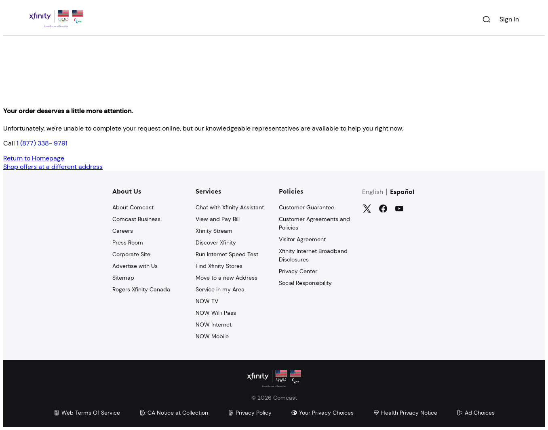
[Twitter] (367, 208)
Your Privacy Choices (322, 412)
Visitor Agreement (302, 239)
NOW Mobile (212, 336)
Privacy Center (298, 271)
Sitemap (123, 277)
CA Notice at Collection (173, 412)
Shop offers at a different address (53, 166)
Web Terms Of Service (86, 412)
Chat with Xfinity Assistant (230, 207)
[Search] (486, 19)
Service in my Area (220, 289)
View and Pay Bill (218, 219)
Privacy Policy (250, 412)
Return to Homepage (33, 158)
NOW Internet (214, 324)
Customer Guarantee (306, 207)
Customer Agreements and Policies (314, 223)
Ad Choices (476, 412)
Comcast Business (136, 219)
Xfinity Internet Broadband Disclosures (313, 255)
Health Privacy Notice (405, 412)
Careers (122, 230)
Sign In (509, 19)
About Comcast (133, 207)
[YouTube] (399, 208)
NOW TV (207, 301)
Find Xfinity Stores (219, 266)
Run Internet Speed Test (227, 254)
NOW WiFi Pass (216, 312)
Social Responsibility (305, 283)
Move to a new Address (226, 277)
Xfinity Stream (214, 230)
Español (402, 192)
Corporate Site (131, 254)
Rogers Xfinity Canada (141, 289)
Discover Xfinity (216, 242)
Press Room (127, 242)
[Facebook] (383, 208)
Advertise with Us (135, 266)
